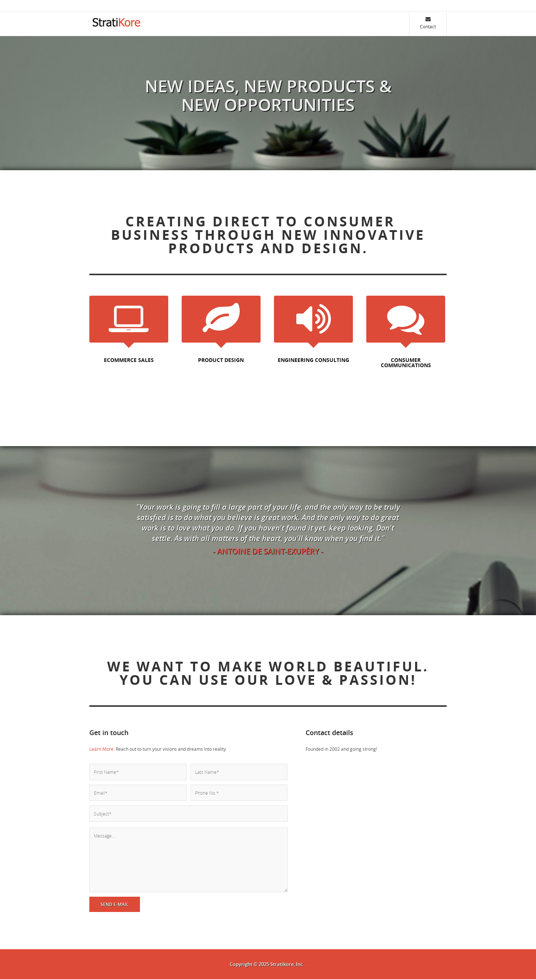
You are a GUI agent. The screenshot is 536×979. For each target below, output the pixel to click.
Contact (428, 22)
